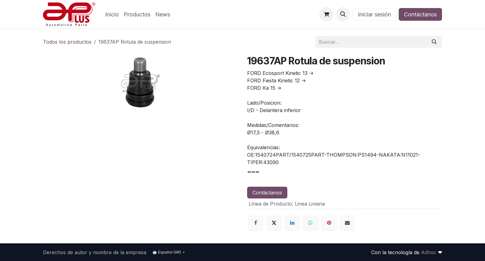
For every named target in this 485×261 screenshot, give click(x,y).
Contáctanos (420, 14)
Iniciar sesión (374, 14)
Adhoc (429, 252)
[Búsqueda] (434, 42)
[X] (274, 222)
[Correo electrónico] (347, 222)
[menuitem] (112, 14)
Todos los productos (67, 42)
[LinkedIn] (292, 222)
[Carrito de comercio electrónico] (326, 14)
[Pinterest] (329, 222)
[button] (343, 14)
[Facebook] (255, 222)
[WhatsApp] (310, 222)
